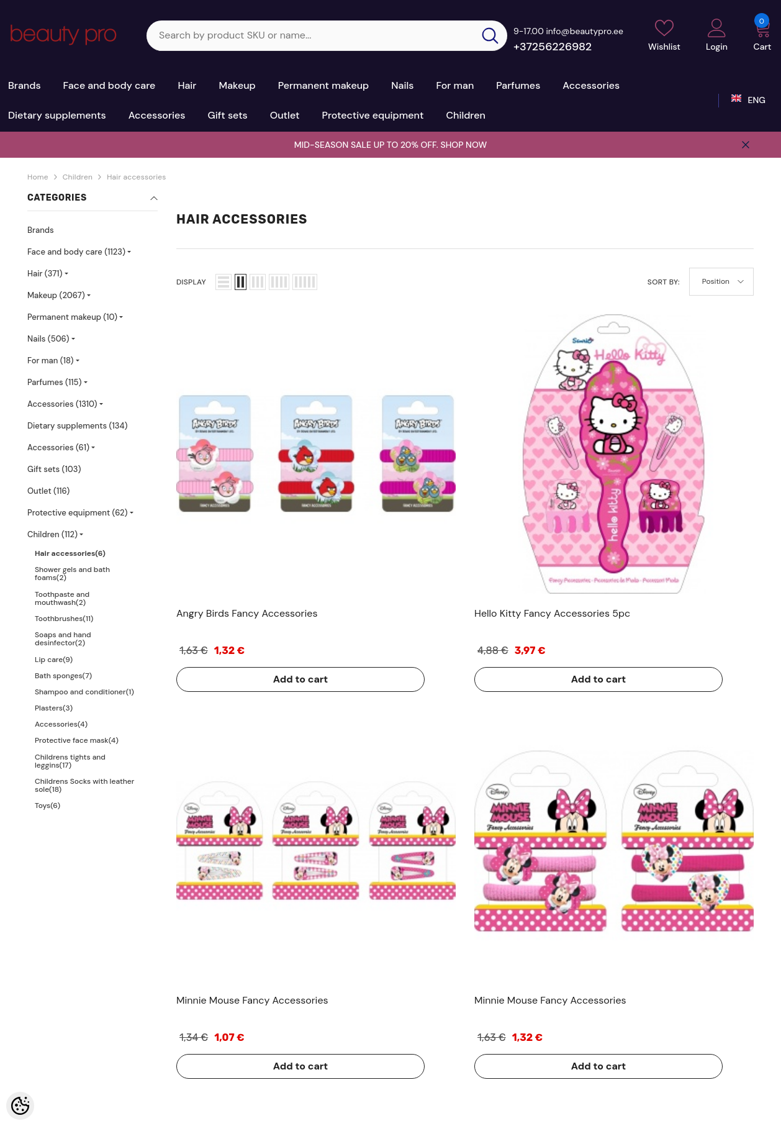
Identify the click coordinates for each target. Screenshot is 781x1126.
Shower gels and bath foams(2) (72, 574)
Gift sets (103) (54, 469)
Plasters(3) (54, 708)
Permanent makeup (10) (72, 317)
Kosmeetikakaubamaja (115, 1106)
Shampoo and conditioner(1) (84, 692)
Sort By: (664, 282)
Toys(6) (47, 805)
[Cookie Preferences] (20, 1106)
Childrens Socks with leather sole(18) (84, 785)
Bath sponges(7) (63, 676)
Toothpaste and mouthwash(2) (62, 598)
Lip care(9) (54, 660)
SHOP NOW (463, 144)
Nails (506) (48, 339)
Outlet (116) (48, 491)
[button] (223, 282)
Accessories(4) (61, 724)
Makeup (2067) (56, 295)
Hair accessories (136, 177)
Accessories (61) (58, 447)
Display (191, 282)
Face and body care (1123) (76, 252)
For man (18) (50, 360)
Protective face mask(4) (77, 740)
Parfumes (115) (54, 382)
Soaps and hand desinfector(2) (63, 639)
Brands (40, 230)
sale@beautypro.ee (657, 1033)
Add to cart (226, 530)
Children (78, 177)
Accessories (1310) (62, 404)
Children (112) (52, 534)
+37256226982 (552, 46)
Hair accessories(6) (70, 553)
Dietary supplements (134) (77, 425)
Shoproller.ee (346, 1106)
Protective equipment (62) (77, 512)
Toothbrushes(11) (64, 619)
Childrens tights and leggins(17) (70, 761)
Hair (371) (45, 273)
